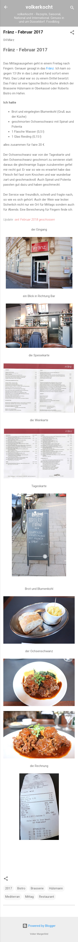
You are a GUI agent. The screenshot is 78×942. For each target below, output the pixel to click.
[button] (72, 33)
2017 (8, 888)
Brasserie (37, 888)
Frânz (50, 68)
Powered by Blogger (39, 926)
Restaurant (46, 897)
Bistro (21, 888)
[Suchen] (72, 8)
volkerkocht (39, 7)
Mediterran (12, 897)
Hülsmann (56, 888)
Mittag (29, 897)
